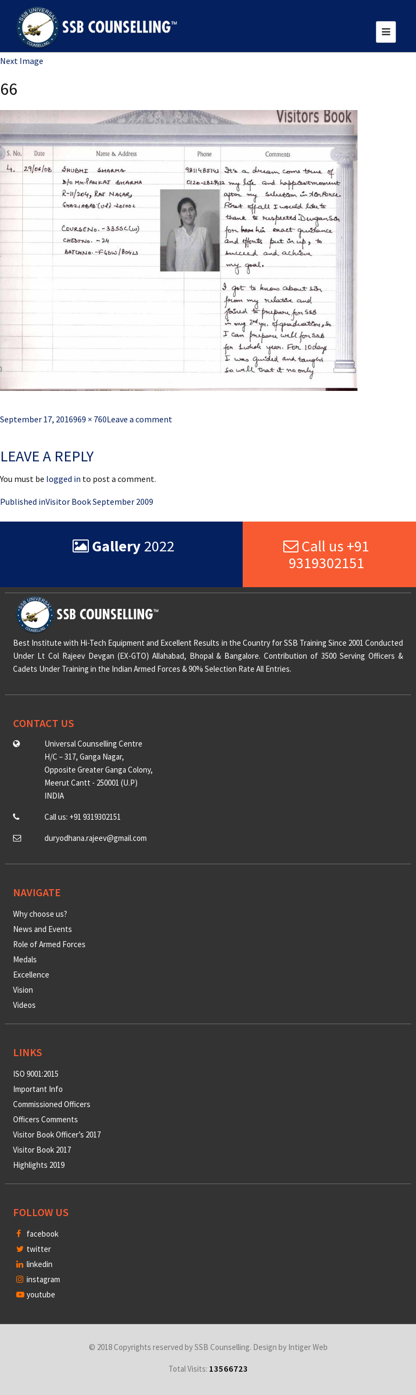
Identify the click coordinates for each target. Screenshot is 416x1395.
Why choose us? (40, 914)
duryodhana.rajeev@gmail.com (95, 838)
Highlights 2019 (38, 1165)
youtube (35, 1294)
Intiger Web (308, 1347)
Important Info (38, 1089)
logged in (63, 478)
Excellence (31, 974)
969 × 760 (90, 419)
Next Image (21, 60)
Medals (25, 959)
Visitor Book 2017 (42, 1150)
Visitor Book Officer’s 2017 (57, 1134)
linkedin (34, 1264)
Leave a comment (139, 419)
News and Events (42, 929)
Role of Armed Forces (49, 944)
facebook (37, 1234)
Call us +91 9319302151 (326, 554)
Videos (24, 1005)
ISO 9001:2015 (35, 1074)
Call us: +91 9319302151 (82, 817)
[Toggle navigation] (386, 32)
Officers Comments (45, 1119)
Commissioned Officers (51, 1104)
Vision (23, 990)
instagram (38, 1279)
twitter (33, 1249)
